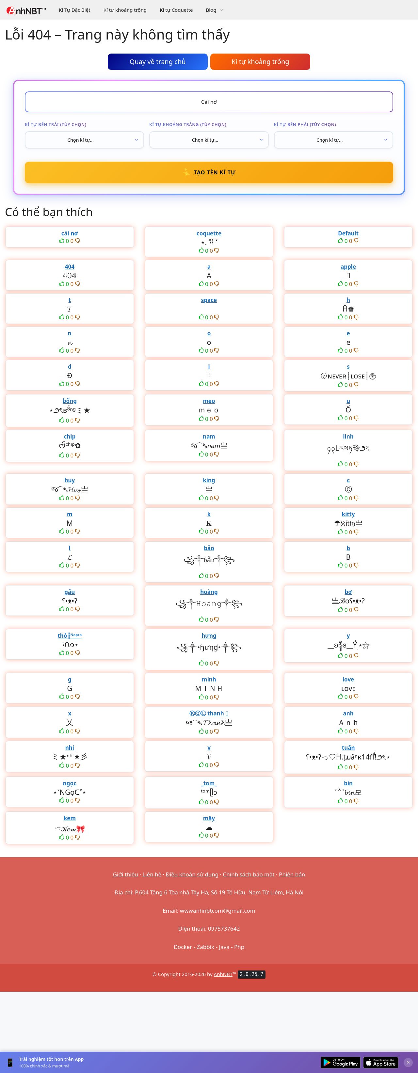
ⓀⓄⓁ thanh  (209, 713)
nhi (69, 747)
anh (348, 713)
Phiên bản (292, 874)
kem (70, 818)
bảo (209, 548)
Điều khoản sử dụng (192, 874)
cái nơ (69, 233)
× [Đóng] (408, 1062)
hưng (209, 635)
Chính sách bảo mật (249, 874)
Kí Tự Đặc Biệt (74, 10)
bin (348, 783)
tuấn (348, 747)
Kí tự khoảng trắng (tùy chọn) (187, 124)
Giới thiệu (125, 874)
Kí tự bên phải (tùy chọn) (305, 124)
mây (209, 818)
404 (69, 266)
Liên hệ (151, 874)
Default (348, 233)
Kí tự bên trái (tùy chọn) (55, 124)
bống (70, 401)
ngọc (69, 783)
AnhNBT (223, 974)
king (209, 480)
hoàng (209, 592)
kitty (348, 514)
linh (348, 436)
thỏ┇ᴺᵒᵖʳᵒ (69, 635)
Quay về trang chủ (158, 61)
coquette (209, 233)
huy (69, 480)
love (348, 679)
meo (209, 401)
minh (209, 679)
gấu (69, 592)
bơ (348, 592)
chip (70, 436)
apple (348, 266)
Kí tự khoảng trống (125, 10)
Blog (218, 10)
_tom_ (209, 783)
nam (209, 436)
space (209, 300)
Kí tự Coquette (176, 10)
